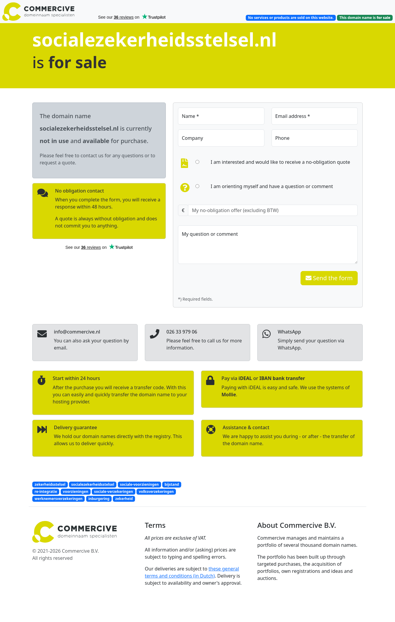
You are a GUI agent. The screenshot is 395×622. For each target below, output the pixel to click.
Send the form (329, 278)
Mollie (228, 394)
